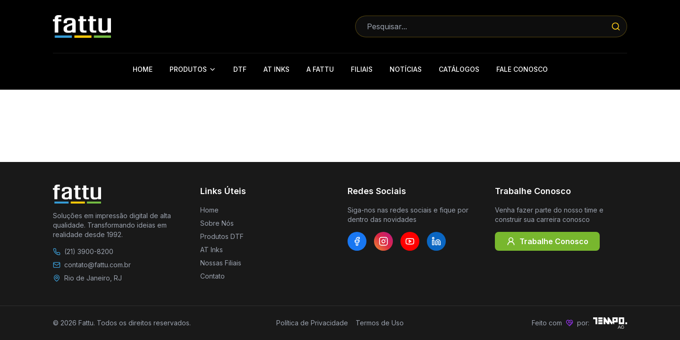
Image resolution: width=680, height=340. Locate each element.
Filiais (362, 69)
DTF (239, 69)
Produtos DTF (222, 236)
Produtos (193, 69)
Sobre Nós (217, 223)
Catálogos (459, 69)
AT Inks (276, 69)
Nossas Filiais (220, 263)
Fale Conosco (522, 69)
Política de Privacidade (312, 323)
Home (143, 69)
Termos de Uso (380, 323)
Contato (212, 276)
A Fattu (320, 69)
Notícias (406, 69)
